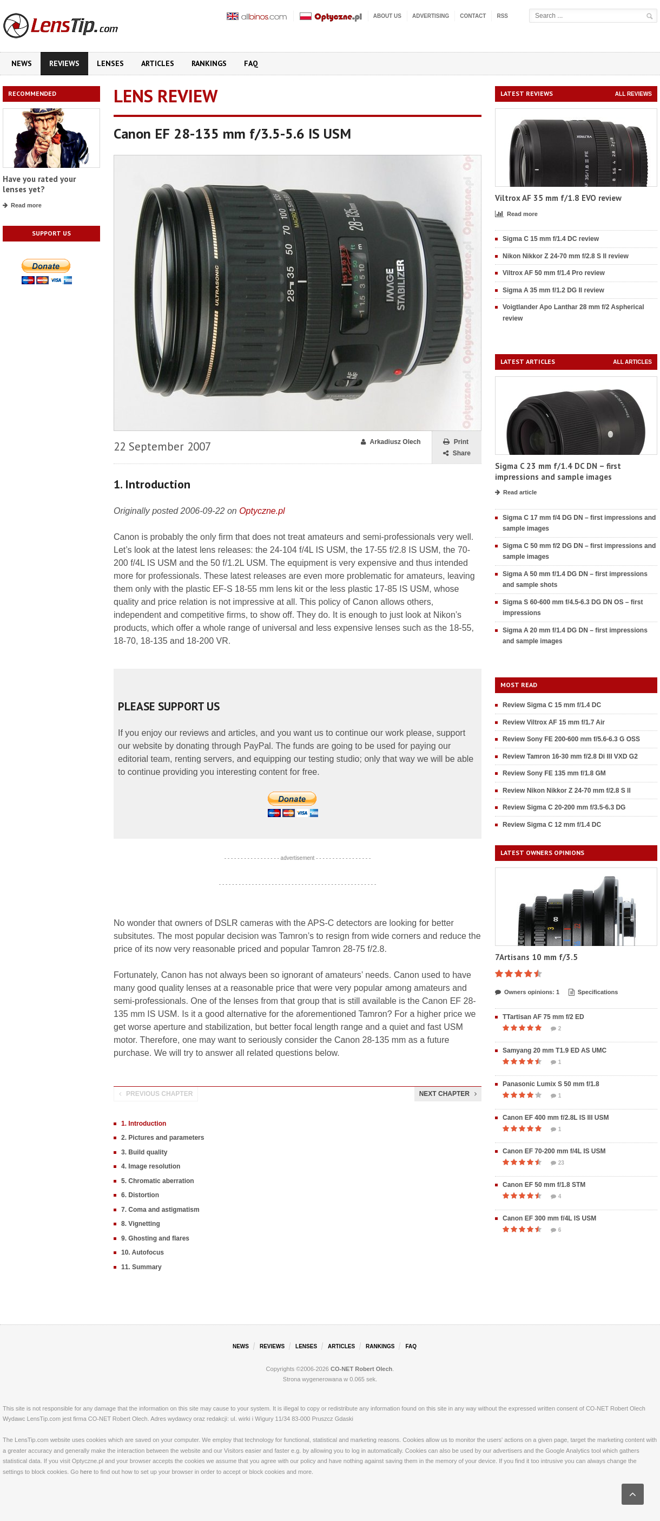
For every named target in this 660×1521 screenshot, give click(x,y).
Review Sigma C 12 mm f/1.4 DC (552, 824)
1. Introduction (143, 1123)
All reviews (633, 94)
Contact (473, 16)
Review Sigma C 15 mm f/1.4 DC (552, 705)
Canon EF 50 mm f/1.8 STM (544, 1185)
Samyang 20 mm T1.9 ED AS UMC (554, 1050)
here (86, 1471)
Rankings (209, 63)
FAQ (251, 63)
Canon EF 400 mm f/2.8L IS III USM (556, 1117)
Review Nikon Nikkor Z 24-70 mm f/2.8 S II (567, 790)
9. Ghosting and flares (155, 1238)
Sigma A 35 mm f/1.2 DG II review (553, 290)
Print (455, 442)
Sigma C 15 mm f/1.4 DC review (551, 239)
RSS (502, 16)
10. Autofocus (142, 1252)
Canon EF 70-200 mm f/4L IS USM (554, 1151)
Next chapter (448, 1094)
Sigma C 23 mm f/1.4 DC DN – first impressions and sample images (558, 471)
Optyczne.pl (262, 510)
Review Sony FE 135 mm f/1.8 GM (554, 773)
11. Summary (141, 1267)
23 (557, 1163)
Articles (157, 63)
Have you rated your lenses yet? (39, 184)
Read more (22, 205)
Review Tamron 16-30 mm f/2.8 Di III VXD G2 (570, 756)
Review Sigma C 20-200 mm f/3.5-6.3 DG (564, 807)
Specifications (593, 992)
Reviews (64, 63)
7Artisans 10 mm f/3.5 (536, 957)
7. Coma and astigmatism (160, 1209)
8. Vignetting (140, 1224)
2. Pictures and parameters (162, 1137)
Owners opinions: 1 (527, 992)
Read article (516, 492)
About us (387, 16)
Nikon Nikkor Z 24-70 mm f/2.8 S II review (566, 256)
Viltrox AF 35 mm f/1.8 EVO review (558, 198)
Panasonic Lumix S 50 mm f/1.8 (551, 1084)
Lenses (110, 63)
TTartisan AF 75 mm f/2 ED (543, 1017)
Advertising (430, 16)
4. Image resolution (150, 1166)
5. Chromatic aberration (157, 1181)
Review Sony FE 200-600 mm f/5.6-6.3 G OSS (571, 739)
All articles (632, 362)
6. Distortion (140, 1195)
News (21, 63)
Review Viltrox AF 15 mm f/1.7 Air (554, 722)
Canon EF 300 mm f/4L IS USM (549, 1218)
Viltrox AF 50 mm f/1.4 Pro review (554, 273)
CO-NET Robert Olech (361, 1369)
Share (457, 453)
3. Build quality (144, 1152)
